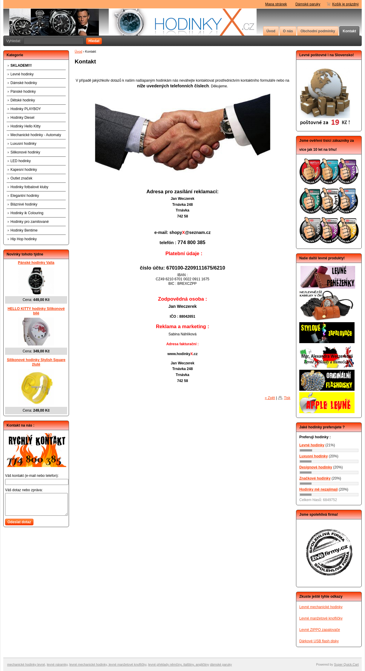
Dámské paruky (307, 4)
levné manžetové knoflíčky (127, 664)
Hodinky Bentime (24, 230)
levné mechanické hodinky (88, 664)
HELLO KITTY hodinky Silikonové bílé (36, 311)
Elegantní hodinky (24, 196)
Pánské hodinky (23, 91)
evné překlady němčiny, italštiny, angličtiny (179, 664)
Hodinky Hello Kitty (25, 126)
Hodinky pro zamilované (29, 222)
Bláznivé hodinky (23, 204)
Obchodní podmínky (317, 31)
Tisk (287, 398)
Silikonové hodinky (25, 152)
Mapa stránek (276, 4)
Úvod (270, 31)
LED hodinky (20, 161)
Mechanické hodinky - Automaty (35, 135)
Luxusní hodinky (23, 143)
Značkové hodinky (315, 478)
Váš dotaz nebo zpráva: (24, 490)
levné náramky (57, 664)
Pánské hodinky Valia (36, 263)
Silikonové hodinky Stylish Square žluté (36, 362)
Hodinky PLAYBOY (25, 109)
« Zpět (270, 398)
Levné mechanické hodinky (321, 607)
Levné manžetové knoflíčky (321, 618)
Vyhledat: (13, 41)
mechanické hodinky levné (26, 664)
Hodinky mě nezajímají (318, 489)
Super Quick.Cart (346, 664)
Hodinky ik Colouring (26, 213)
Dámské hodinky (23, 83)
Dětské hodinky (22, 100)
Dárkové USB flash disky (319, 641)
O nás (288, 31)
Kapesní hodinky (23, 170)
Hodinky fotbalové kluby (29, 187)
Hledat (93, 41)
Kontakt (349, 31)
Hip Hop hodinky (23, 239)
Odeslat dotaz (19, 522)
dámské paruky (221, 664)
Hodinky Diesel (22, 117)
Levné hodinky (21, 74)
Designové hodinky (315, 467)
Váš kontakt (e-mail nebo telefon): (32, 476)
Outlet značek (21, 178)
